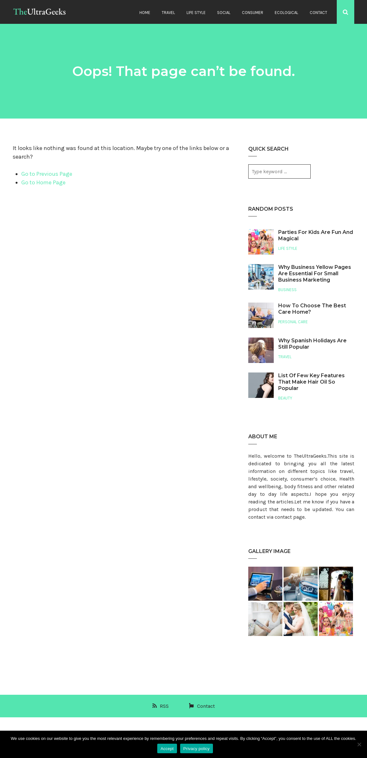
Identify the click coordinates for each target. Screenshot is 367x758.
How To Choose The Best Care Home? (312, 309)
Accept (166, 748)
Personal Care (293, 321)
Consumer (252, 12)
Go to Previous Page (46, 173)
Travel (168, 12)
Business (287, 289)
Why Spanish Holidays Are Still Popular (312, 344)
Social (223, 12)
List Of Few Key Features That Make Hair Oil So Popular (311, 381)
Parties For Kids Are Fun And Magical (315, 235)
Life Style (196, 12)
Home (144, 12)
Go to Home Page (43, 182)
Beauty (285, 398)
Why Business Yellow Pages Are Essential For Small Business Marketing (314, 273)
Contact (318, 12)
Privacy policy (196, 748)
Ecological (286, 12)
